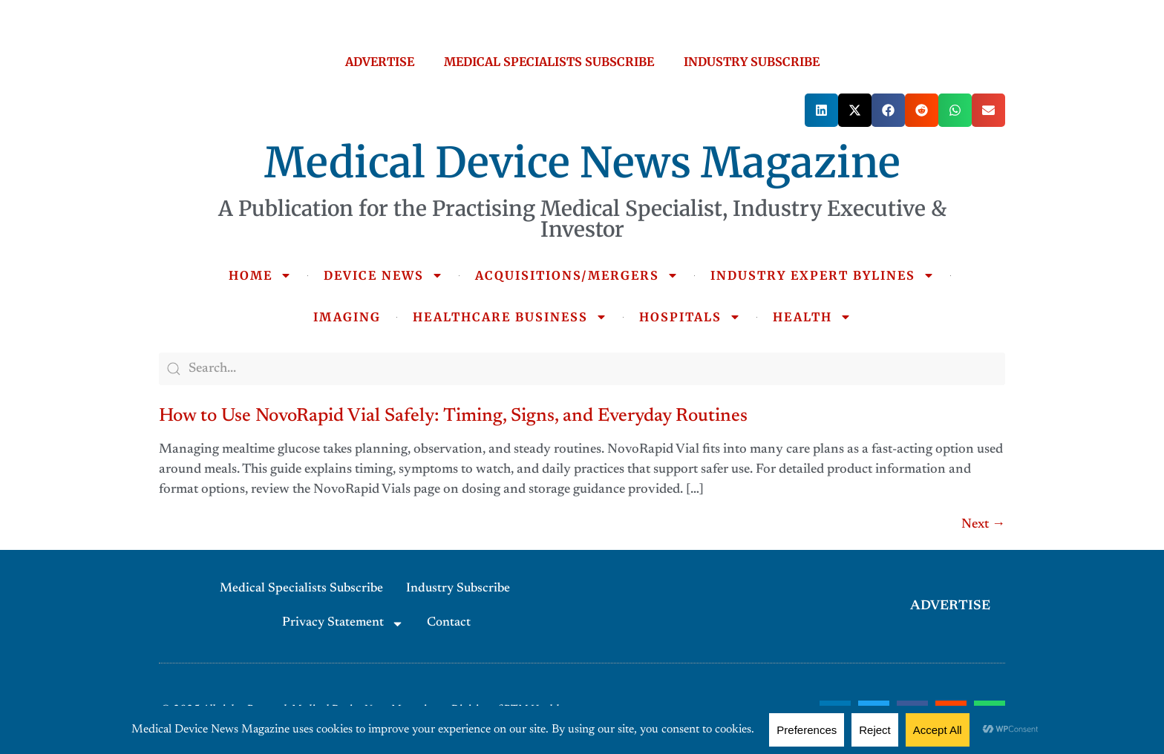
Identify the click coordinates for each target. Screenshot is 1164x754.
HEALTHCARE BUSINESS (510, 317)
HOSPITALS (690, 317)
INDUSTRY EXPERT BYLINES (822, 275)
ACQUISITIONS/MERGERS (577, 275)
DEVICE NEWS (383, 275)
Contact (449, 623)
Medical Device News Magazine (582, 162)
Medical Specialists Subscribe (301, 589)
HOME (260, 275)
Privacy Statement (343, 623)
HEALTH (812, 317)
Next (983, 524)
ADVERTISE (379, 61)
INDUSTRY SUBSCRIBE (752, 61)
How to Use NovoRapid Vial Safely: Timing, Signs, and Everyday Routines (453, 416)
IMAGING (347, 316)
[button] (821, 110)
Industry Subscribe (458, 589)
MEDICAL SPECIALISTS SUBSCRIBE (549, 61)
